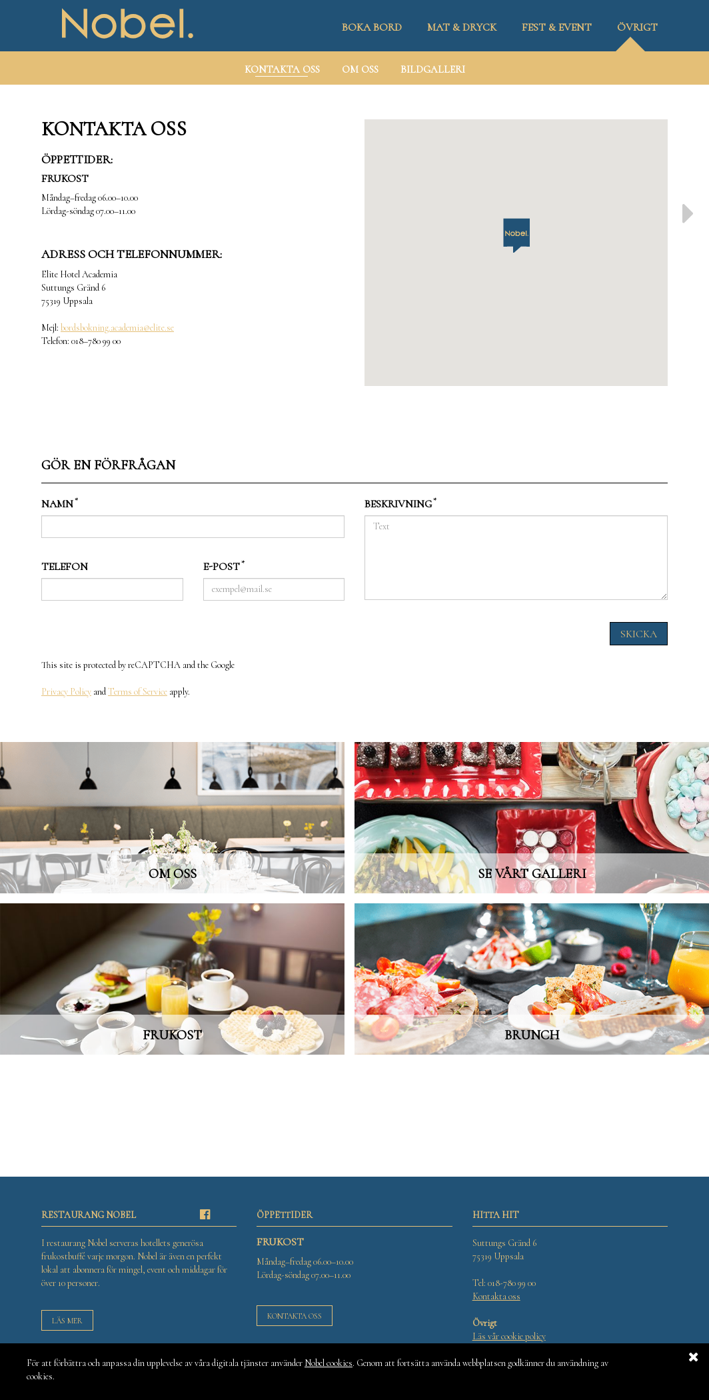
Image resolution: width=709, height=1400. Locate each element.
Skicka (638, 634)
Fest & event (557, 27)
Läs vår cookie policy (509, 1336)
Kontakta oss (294, 1316)
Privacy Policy (66, 691)
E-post (224, 566)
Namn (59, 504)
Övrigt (637, 27)
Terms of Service (137, 691)
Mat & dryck (461, 27)
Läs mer (67, 1320)
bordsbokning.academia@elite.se (117, 327)
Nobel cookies (329, 1363)
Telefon (64, 566)
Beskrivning (400, 504)
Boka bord (372, 27)
